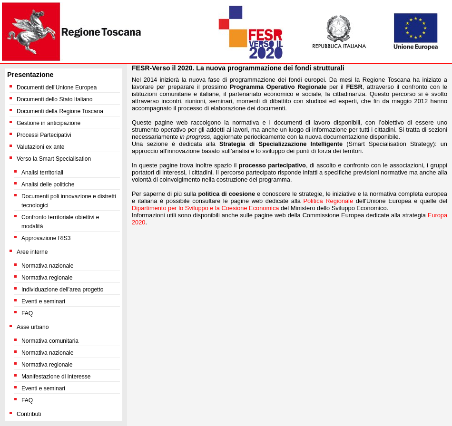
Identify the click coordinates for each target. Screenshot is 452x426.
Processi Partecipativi (44, 135)
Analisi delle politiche (47, 184)
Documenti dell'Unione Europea (57, 87)
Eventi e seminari (43, 301)
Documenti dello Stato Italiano (54, 99)
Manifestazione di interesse (55, 376)
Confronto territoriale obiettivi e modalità (60, 222)
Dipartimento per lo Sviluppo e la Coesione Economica (205, 208)
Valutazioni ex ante (41, 147)
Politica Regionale (328, 200)
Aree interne (32, 252)
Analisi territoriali (42, 172)
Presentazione (30, 74)
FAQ (27, 313)
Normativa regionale (46, 277)
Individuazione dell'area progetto (62, 289)
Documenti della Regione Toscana (60, 111)
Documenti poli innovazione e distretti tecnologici (68, 201)
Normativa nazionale (47, 265)
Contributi (29, 414)
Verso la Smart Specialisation (54, 158)
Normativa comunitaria (50, 341)
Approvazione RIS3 (45, 238)
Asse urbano (33, 327)
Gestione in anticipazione (48, 123)
